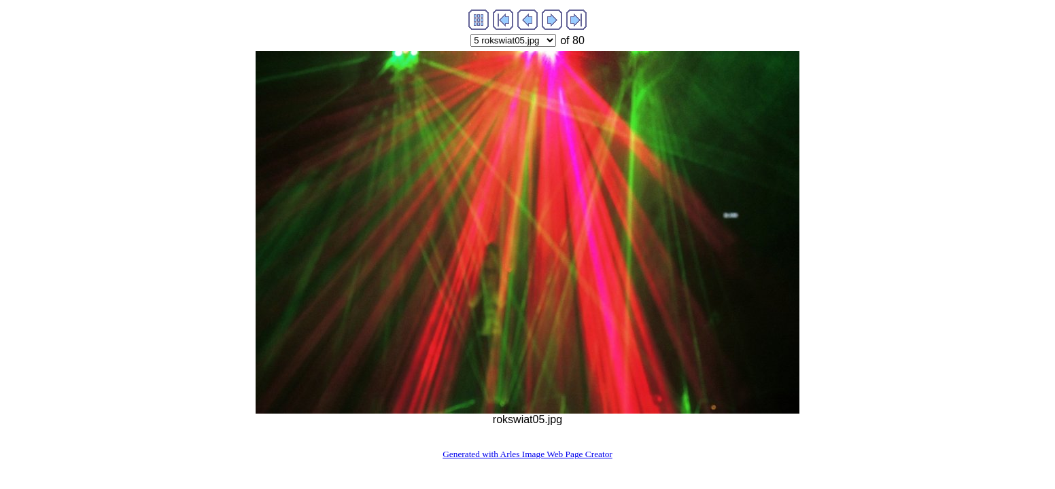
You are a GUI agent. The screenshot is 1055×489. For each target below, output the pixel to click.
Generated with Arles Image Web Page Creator (527, 454)
